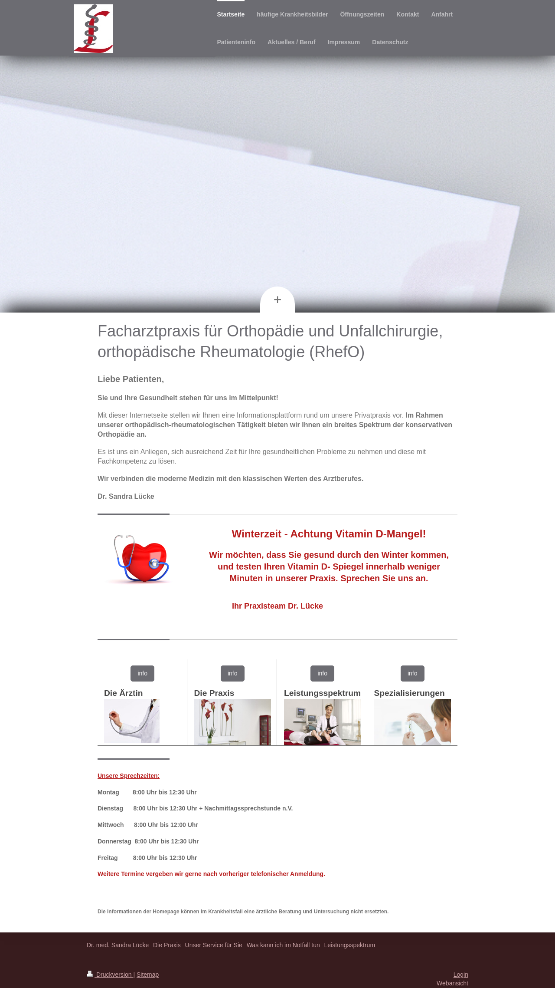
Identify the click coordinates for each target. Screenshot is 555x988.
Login (461, 974)
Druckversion (110, 974)
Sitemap (148, 974)
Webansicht (452, 983)
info (142, 673)
